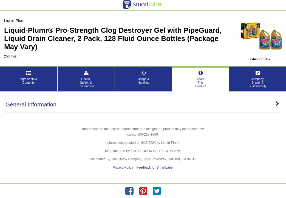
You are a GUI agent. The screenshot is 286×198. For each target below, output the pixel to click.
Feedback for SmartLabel (154, 167)
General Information (142, 104)
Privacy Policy (123, 167)
